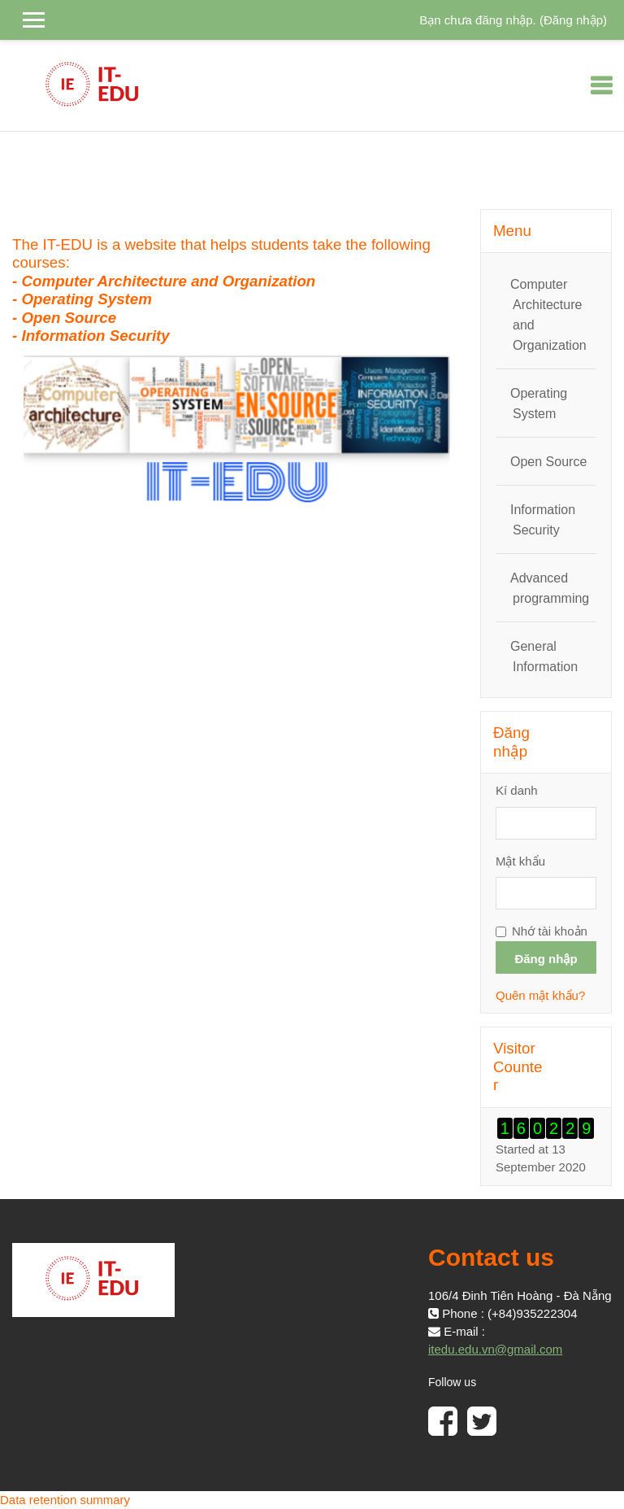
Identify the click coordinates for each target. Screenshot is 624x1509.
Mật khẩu (520, 861)
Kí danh (517, 790)
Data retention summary (65, 1500)
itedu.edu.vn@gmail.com (495, 1349)
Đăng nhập (573, 20)
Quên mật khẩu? (540, 995)
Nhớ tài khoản (549, 931)
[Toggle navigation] (601, 85)
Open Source (548, 462)
